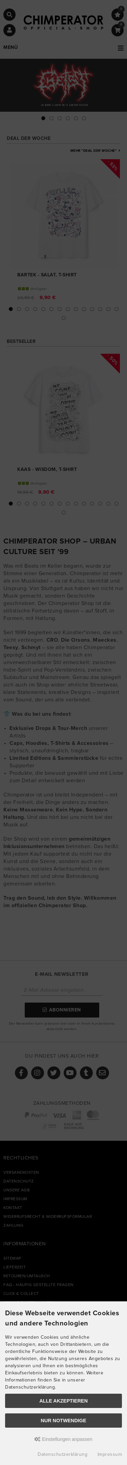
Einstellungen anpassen (63, 1439)
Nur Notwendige (63, 1420)
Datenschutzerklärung (62, 1454)
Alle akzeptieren (63, 1401)
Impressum (110, 1454)
